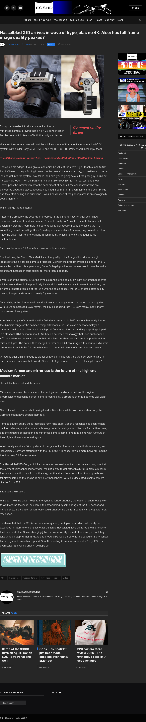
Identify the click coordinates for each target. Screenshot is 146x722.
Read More (7, 667)
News (50, 44)
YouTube (122, 210)
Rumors (121, 200)
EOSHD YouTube (42, 20)
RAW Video (123, 189)
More (120, 20)
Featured (122, 153)
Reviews (121, 195)
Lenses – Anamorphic (127, 174)
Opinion (121, 184)
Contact (109, 20)
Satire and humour (126, 205)
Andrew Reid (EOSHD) (19, 44)
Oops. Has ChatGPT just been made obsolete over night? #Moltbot (53, 655)
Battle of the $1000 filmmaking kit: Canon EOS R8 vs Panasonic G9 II (17, 655)
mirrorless (45, 578)
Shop (89, 20)
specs (56, 578)
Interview (122, 163)
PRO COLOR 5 (60, 20)
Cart (99, 20)
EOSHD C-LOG (77, 20)
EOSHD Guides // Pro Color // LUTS (133, 146)
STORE (135, 8)
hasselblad (14, 578)
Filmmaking (123, 158)
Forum (27, 20)
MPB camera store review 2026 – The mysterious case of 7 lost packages (91, 655)
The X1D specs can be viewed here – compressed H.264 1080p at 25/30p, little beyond (51, 158)
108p (3, 578)
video (65, 578)
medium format (30, 578)
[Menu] (6, 20)
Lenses (121, 168)
